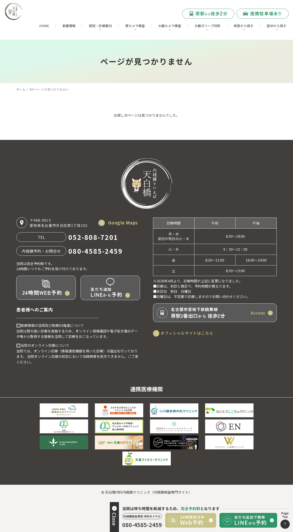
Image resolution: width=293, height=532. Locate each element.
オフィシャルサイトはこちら (190, 333)
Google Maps (122, 222)
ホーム (20, 89)
